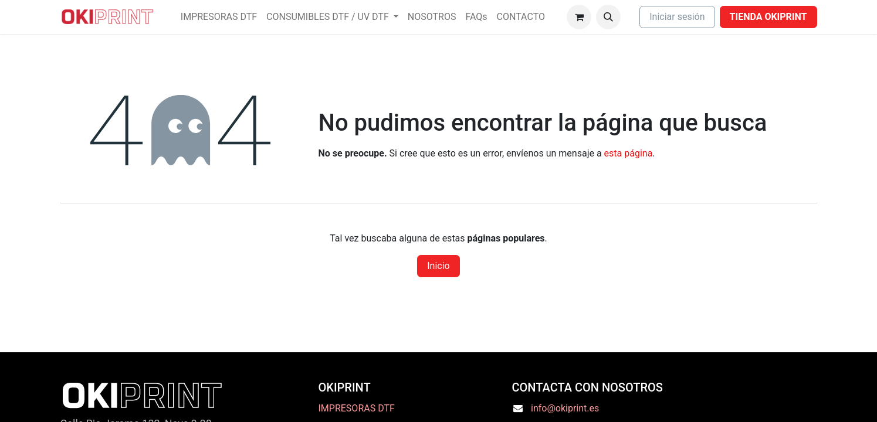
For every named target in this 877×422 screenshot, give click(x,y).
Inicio (438, 265)
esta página (628, 153)
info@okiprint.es (565, 408)
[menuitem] (219, 17)
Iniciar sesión (677, 16)
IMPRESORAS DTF (357, 408)
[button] (608, 17)
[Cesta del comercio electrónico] (579, 17)
